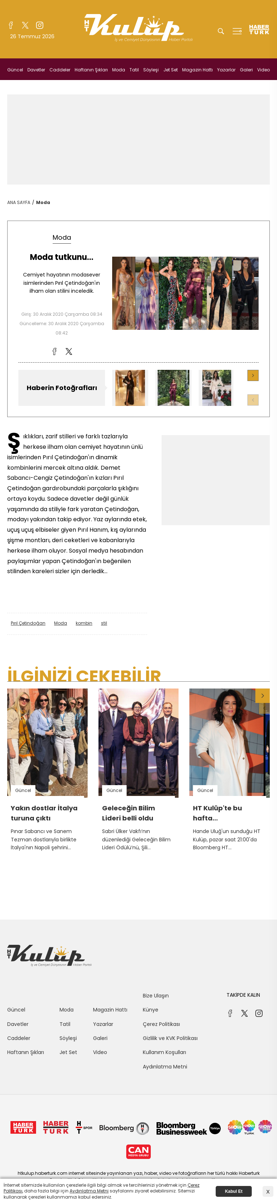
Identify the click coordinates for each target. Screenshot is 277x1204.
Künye (150, 1009)
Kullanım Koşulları (164, 1052)
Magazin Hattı (197, 70)
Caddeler (59, 70)
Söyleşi (151, 70)
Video (263, 70)
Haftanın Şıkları (91, 70)
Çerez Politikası (161, 1024)
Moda (118, 70)
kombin (84, 623)
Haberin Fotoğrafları (62, 387)
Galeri (246, 70)
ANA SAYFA (18, 202)
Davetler (36, 70)
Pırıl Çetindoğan (28, 623)
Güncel (15, 70)
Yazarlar (226, 70)
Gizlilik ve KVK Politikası (170, 1038)
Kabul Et (234, 1191)
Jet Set (170, 70)
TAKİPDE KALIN (243, 995)
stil (104, 623)
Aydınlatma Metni (165, 1066)
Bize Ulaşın (156, 995)
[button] (253, 375)
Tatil (134, 70)
